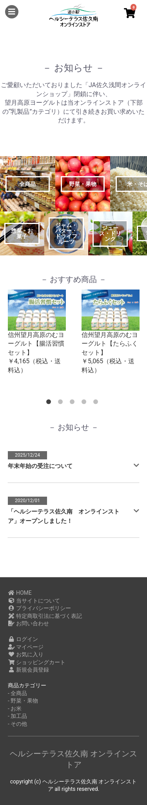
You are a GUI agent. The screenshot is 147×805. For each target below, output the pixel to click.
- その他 (17, 724)
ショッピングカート (36, 662)
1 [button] (50, 403)
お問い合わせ (28, 623)
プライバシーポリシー (39, 608)
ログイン (23, 639)
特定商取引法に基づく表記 (45, 616)
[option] (37, 332)
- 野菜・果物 (23, 701)
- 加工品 (17, 716)
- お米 (15, 708)
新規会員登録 (28, 670)
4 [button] (85, 403)
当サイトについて (34, 600)
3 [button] (74, 403)
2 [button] (62, 403)
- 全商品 (17, 693)
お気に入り (26, 654)
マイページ (26, 647)
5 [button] (97, 403)
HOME (20, 593)
